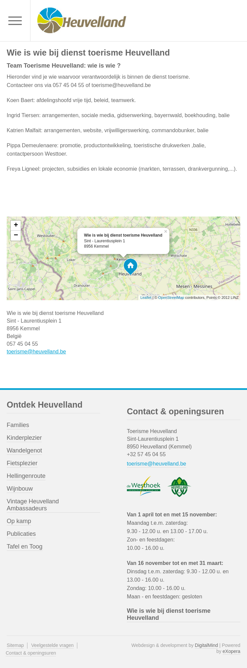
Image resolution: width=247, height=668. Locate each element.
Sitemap (15, 645)
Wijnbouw (20, 488)
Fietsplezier (22, 463)
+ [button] (16, 226)
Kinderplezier (24, 437)
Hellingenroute (26, 476)
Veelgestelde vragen (52, 645)
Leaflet (145, 298)
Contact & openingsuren (31, 653)
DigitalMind (206, 645)
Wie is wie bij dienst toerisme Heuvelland (169, 614)
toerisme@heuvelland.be (36, 351)
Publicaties (21, 533)
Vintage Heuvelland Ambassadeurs (33, 505)
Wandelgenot (24, 450)
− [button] (16, 236)
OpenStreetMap (171, 298)
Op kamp (19, 521)
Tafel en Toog (25, 546)
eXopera (231, 651)
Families (18, 425)
